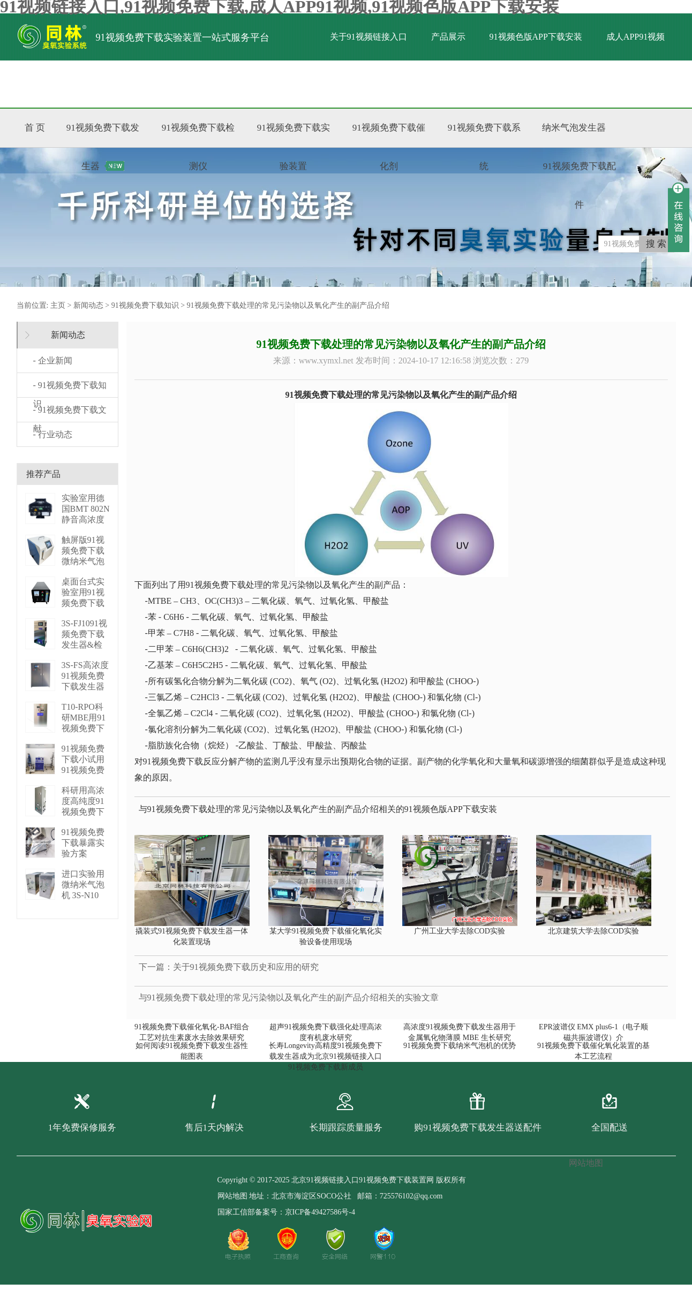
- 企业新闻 (52, 360)
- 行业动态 (52, 434)
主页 (57, 305)
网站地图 (232, 1196)
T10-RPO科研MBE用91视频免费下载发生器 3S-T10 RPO (84, 728)
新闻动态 (88, 305)
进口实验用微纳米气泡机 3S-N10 (83, 884)
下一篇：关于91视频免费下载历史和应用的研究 (229, 966)
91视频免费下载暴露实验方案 (83, 843)
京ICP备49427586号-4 (320, 1212)
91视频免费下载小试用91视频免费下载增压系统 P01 (83, 770)
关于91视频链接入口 (368, 36)
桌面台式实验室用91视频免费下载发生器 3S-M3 (83, 603)
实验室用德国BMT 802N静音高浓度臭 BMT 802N (86, 519)
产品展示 (448, 36)
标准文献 (154, 83)
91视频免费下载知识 (145, 305)
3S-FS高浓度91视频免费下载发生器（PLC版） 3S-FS (85, 686)
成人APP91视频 (635, 36)
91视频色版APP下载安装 (536, 36)
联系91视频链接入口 (234, 83)
